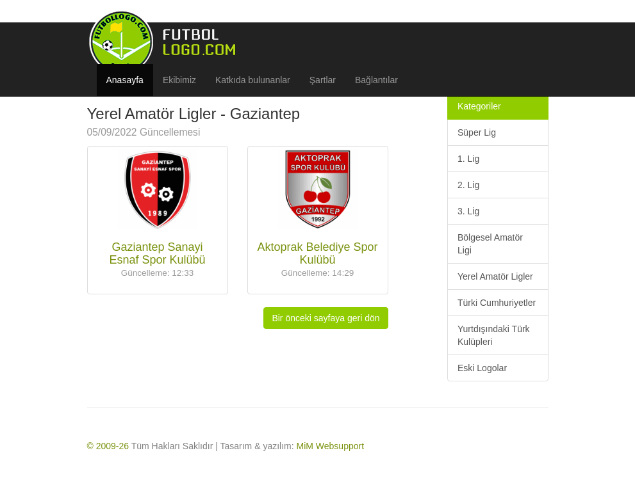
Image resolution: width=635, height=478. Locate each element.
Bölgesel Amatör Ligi (490, 243)
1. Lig (468, 159)
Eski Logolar (482, 368)
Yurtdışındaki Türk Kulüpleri (494, 335)
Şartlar (322, 80)
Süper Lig (477, 132)
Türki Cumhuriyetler (497, 303)
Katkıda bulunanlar (252, 80)
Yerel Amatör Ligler (495, 276)
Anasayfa (125, 80)
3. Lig (468, 211)
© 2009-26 (108, 446)
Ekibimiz (179, 80)
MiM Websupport (331, 446)
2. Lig (468, 185)
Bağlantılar (376, 80)
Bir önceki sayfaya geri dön (325, 318)
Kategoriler (479, 106)
